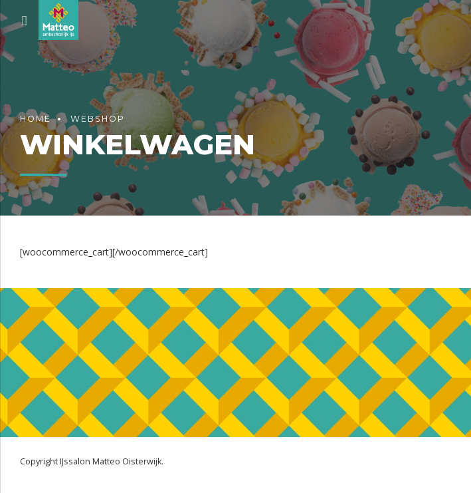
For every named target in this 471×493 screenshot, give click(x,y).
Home (35, 119)
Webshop (97, 119)
